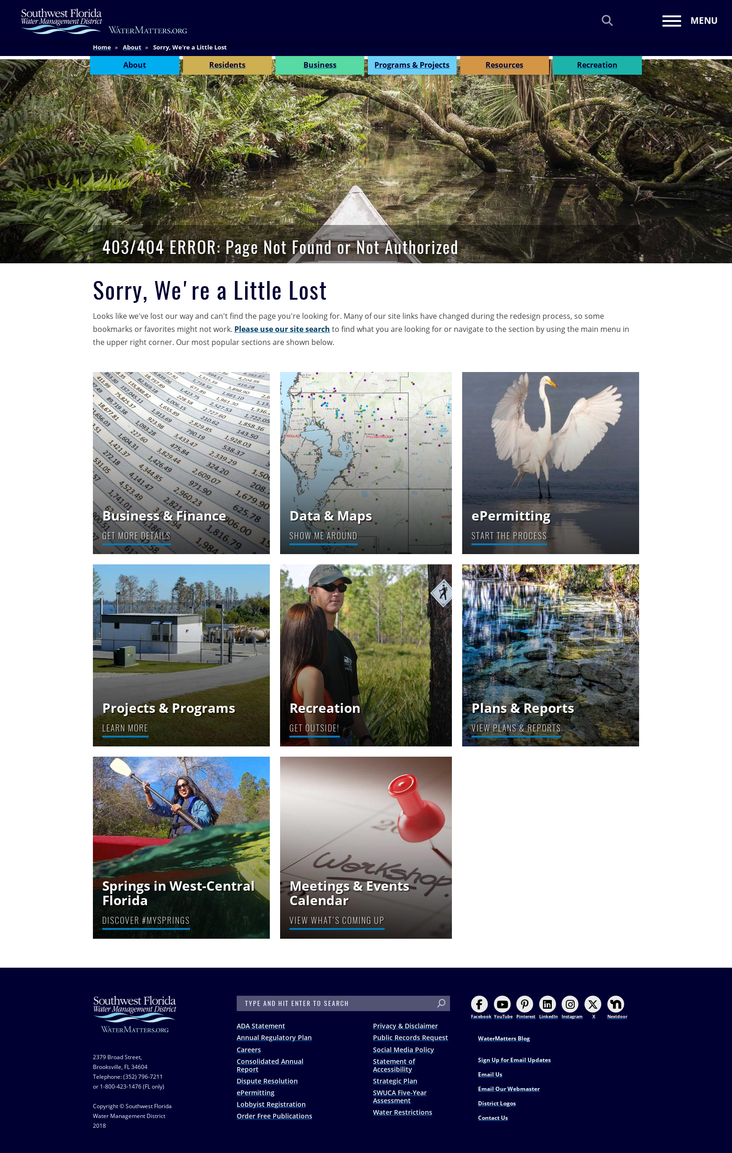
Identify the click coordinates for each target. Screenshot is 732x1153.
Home (102, 51)
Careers (249, 1049)
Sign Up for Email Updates (514, 1060)
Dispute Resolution (267, 1080)
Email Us (490, 1074)
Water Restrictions (402, 1112)
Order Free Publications (274, 1115)
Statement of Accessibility (394, 1065)
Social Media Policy (403, 1049)
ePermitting (255, 1092)
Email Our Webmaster (509, 1089)
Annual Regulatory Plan (274, 1037)
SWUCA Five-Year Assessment (400, 1096)
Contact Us (493, 1118)
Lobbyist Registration (271, 1104)
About (132, 51)
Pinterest (525, 1007)
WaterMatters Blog (504, 1038)
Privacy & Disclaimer (405, 1025)
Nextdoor (617, 1007)
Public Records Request (410, 1037)
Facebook (481, 1007)
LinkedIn (548, 1007)
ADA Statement (261, 1025)
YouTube (503, 1007)
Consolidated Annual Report (270, 1065)
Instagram (572, 1007)
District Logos (497, 1103)
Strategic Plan (395, 1080)
